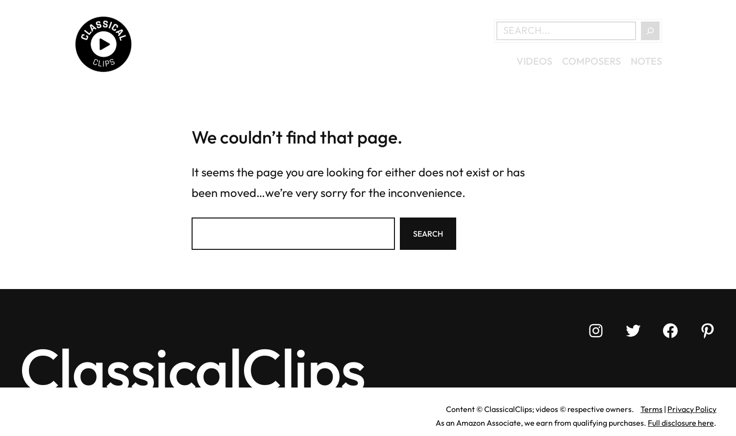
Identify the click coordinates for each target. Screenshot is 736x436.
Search (428, 234)
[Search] (650, 31)
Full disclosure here (681, 423)
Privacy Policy (691, 409)
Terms (651, 409)
